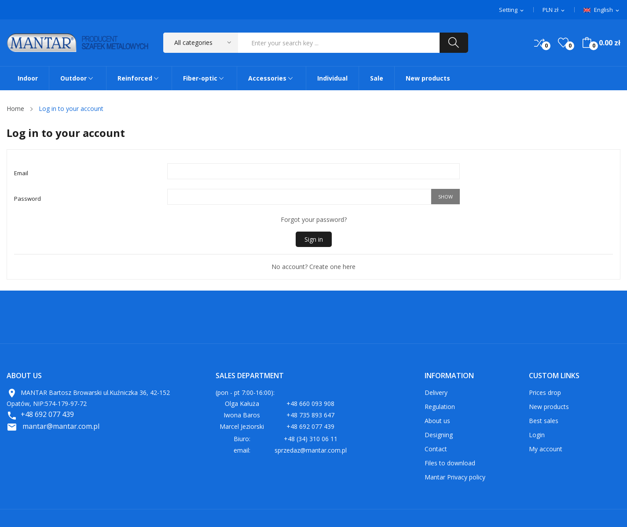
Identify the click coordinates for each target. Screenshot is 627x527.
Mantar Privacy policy (455, 477)
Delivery (436, 392)
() (563, 43)
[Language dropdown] (601, 10)
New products (549, 406)
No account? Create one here (313, 266)
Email (21, 173)
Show (445, 196)
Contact (436, 449)
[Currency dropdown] (554, 10)
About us (437, 420)
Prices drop (545, 392)
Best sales (543, 420)
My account (545, 449)
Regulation (440, 406)
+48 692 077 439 (47, 414)
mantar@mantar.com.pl (60, 426)
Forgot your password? (314, 219)
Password (27, 199)
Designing (439, 435)
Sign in (313, 239)
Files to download (450, 463)
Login (537, 435)
